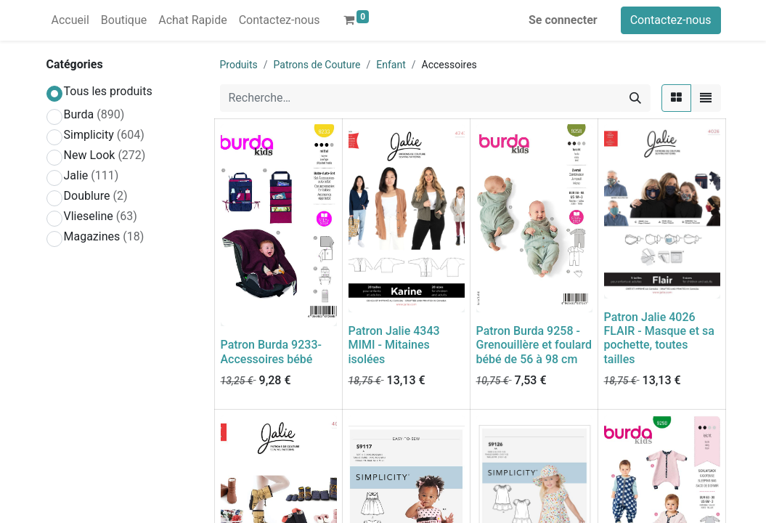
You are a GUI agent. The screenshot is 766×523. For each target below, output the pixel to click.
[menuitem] (70, 20)
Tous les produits (108, 91)
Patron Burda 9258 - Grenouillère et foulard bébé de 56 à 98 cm (534, 344)
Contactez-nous (671, 20)
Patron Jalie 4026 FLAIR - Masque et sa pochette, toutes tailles (659, 338)
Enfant (390, 64)
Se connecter (563, 20)
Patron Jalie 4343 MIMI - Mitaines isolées (394, 344)
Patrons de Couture (317, 64)
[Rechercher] (635, 98)
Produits (239, 64)
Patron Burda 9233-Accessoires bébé (271, 351)
